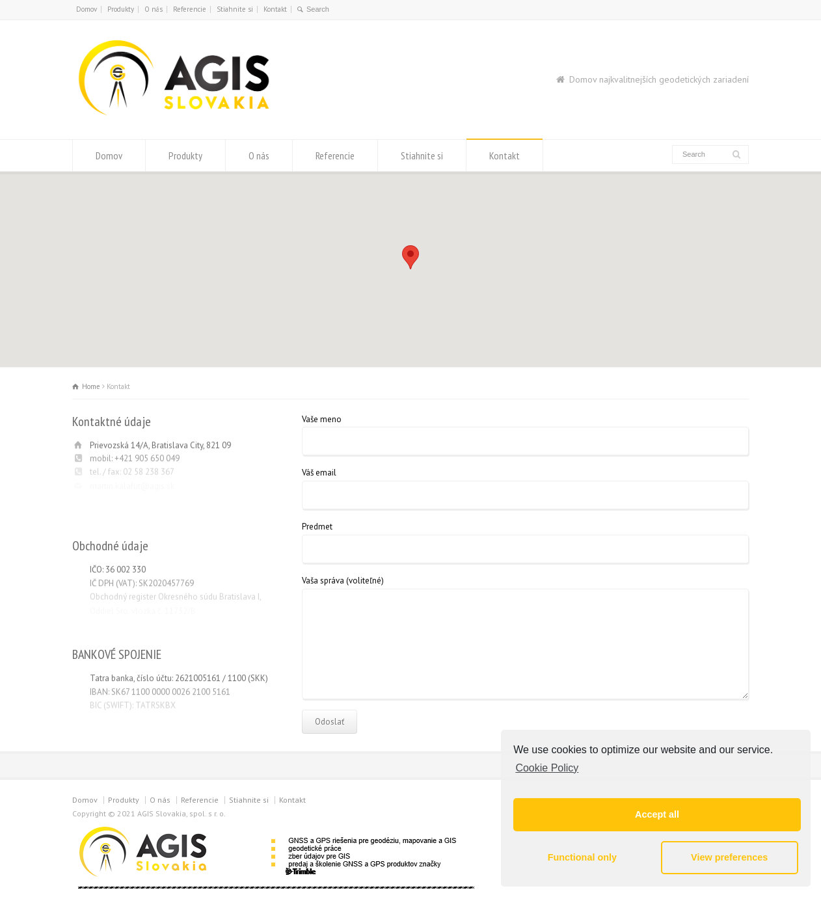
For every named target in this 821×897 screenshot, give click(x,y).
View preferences (729, 857)
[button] (410, 257)
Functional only (582, 857)
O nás (153, 9)
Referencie (189, 9)
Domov (86, 9)
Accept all (657, 814)
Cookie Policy (546, 767)
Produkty (120, 9)
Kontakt (275, 9)
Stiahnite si (235, 9)
